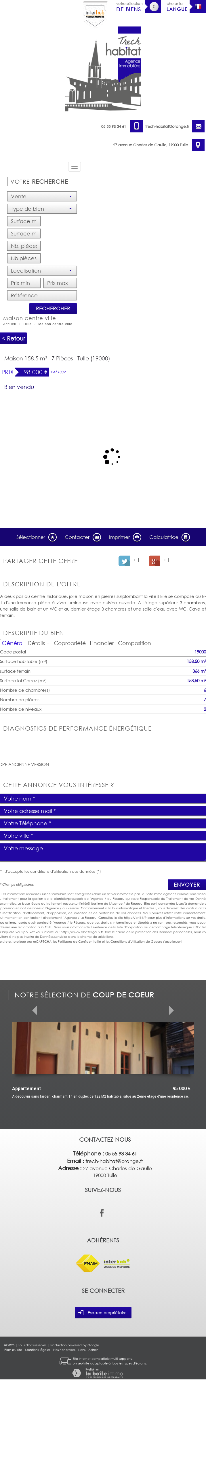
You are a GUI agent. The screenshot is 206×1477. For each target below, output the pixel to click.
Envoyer (187, 884)
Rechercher (53, 308)
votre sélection (129, 6)
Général (13, 643)
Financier (102, 643)
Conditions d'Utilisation (127, 941)
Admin (93, 1447)
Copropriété (70, 643)
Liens (81, 1447)
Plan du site (13, 1447)
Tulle (27, 324)
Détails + (39, 643)
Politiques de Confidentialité (79, 941)
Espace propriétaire (102, 1410)
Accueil (9, 324)
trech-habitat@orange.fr (167, 126)
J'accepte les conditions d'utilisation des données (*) (53, 871)
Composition (134, 643)
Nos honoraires (64, 1447)
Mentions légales (37, 1447)
